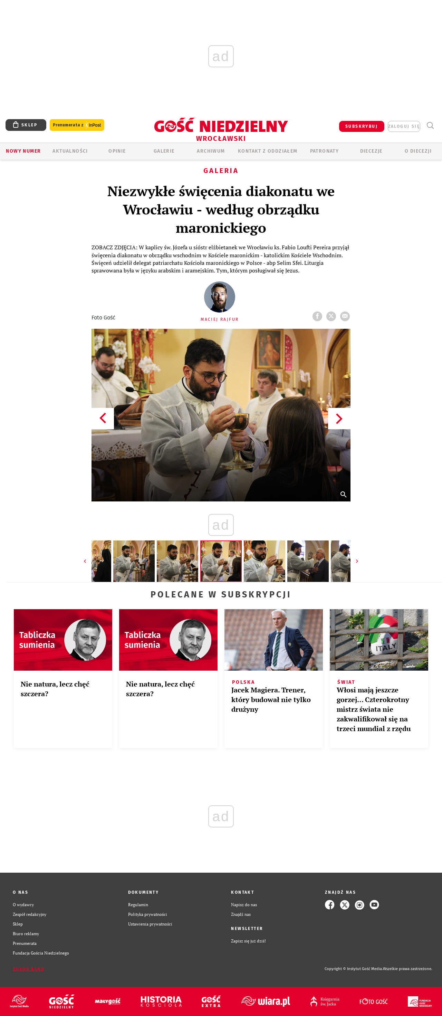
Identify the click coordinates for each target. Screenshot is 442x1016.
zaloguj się (404, 126)
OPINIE (117, 151)
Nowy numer (23, 151)
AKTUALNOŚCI (70, 151)
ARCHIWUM (211, 151)
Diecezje (371, 151)
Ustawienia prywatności (150, 924)
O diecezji (418, 151)
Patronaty (324, 151)
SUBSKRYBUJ (361, 126)
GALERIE (164, 151)
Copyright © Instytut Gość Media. (354, 969)
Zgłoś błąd (29, 969)
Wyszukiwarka (430, 125)
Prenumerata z (77, 125)
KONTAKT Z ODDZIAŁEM (268, 151)
